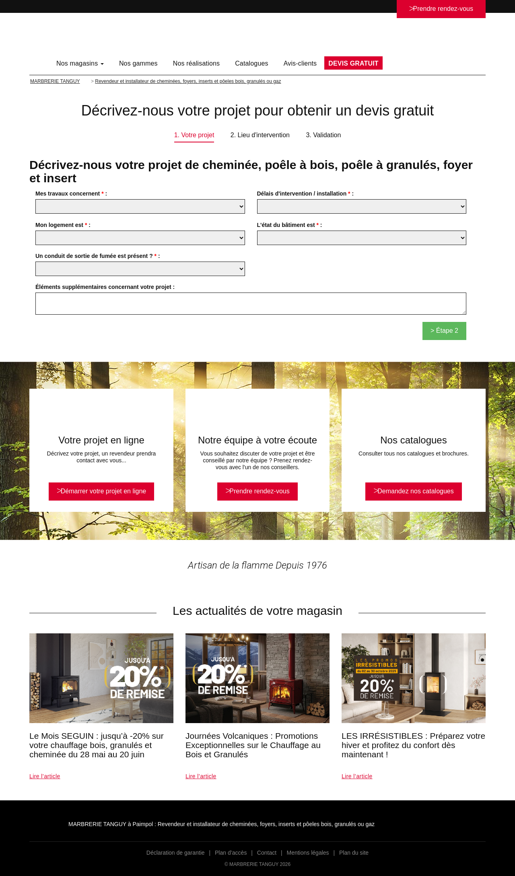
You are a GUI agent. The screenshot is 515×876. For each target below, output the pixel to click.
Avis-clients (300, 63)
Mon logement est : (63, 225)
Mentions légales (308, 852)
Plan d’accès (231, 852)
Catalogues (251, 63)
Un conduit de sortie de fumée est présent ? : (97, 256)
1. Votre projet (194, 135)
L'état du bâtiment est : (289, 225)
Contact (266, 852)
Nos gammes (138, 63)
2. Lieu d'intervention (260, 135)
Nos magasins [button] (80, 63)
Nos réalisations (196, 63)
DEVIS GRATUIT (353, 63)
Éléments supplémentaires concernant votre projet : (105, 287)
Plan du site (354, 852)
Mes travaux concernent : (71, 193)
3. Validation (323, 135)
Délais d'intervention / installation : (305, 193)
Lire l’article (44, 776)
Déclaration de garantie (175, 852)
